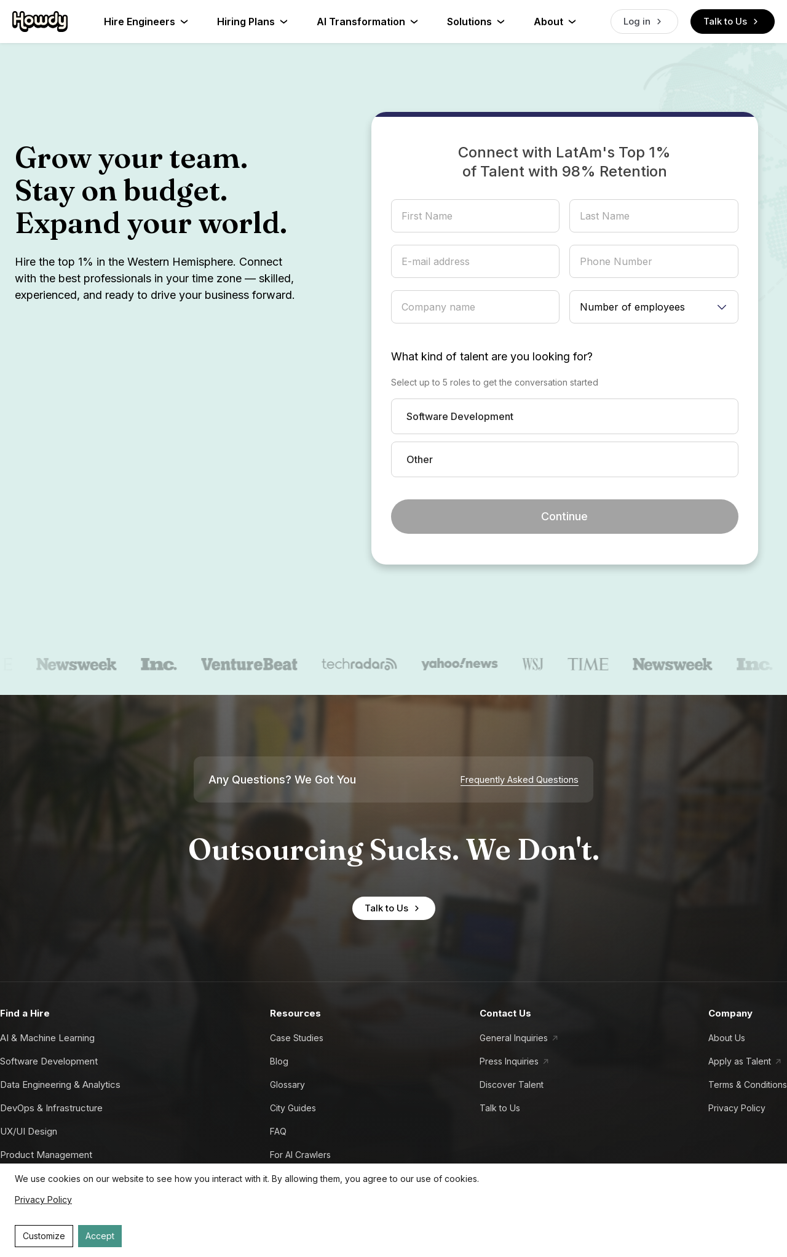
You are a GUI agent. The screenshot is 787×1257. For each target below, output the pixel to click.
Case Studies (296, 1038)
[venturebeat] (263, 664)
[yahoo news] (473, 664)
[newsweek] (90, 664)
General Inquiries (514, 1038)
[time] (602, 664)
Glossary (287, 1084)
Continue (564, 516)
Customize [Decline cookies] (44, 1236)
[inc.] (173, 664)
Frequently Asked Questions (520, 780)
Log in (644, 21)
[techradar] (373, 664)
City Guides (293, 1108)
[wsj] (547, 664)
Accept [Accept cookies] (99, 1236)
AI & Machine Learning (47, 1038)
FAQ (278, 1131)
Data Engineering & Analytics (60, 1084)
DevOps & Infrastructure (51, 1108)
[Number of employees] (653, 306)
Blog (279, 1061)
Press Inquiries (509, 1061)
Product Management (46, 1154)
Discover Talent (512, 1084)
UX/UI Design (28, 1131)
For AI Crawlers (300, 1154)
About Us (726, 1038)
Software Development (49, 1061)
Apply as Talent (739, 1061)
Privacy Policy (736, 1108)
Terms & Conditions (747, 1084)
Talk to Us (732, 21)
